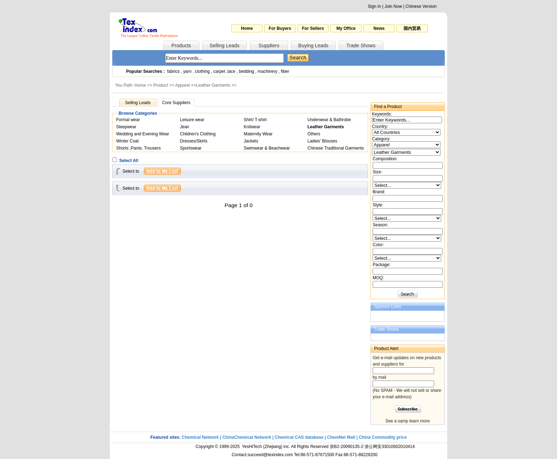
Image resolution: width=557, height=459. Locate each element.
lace (232, 71)
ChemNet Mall (341, 437)
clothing (202, 71)
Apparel (182, 85)
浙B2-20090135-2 (346, 446)
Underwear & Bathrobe (329, 119)
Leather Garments (213, 85)
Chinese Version (421, 6)
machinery (267, 71)
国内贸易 (412, 28)
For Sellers (313, 28)
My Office (346, 28)
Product (160, 85)
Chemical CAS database (299, 437)
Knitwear (252, 126)
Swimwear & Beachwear (267, 148)
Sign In (374, 6)
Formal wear (128, 119)
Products (181, 45)
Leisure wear (192, 119)
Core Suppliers (176, 102)
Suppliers (269, 45)
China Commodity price (383, 437)
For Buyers (280, 28)
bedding (246, 71)
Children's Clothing (198, 133)
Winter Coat (127, 141)
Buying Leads (313, 45)
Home (247, 28)
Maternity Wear (258, 133)
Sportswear (191, 148)
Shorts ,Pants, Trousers (138, 148)
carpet (219, 71)
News (378, 28)
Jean (184, 126)
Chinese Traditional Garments (336, 148)
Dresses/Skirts (193, 141)
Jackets (251, 141)
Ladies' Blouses (322, 141)
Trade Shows (360, 45)
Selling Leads (224, 45)
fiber (285, 71)
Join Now (393, 6)
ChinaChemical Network (246, 437)
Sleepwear (126, 126)
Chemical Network (201, 437)
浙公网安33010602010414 (389, 446)
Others (314, 133)
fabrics (173, 71)
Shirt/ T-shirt (255, 119)
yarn (187, 71)
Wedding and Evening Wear (142, 133)
